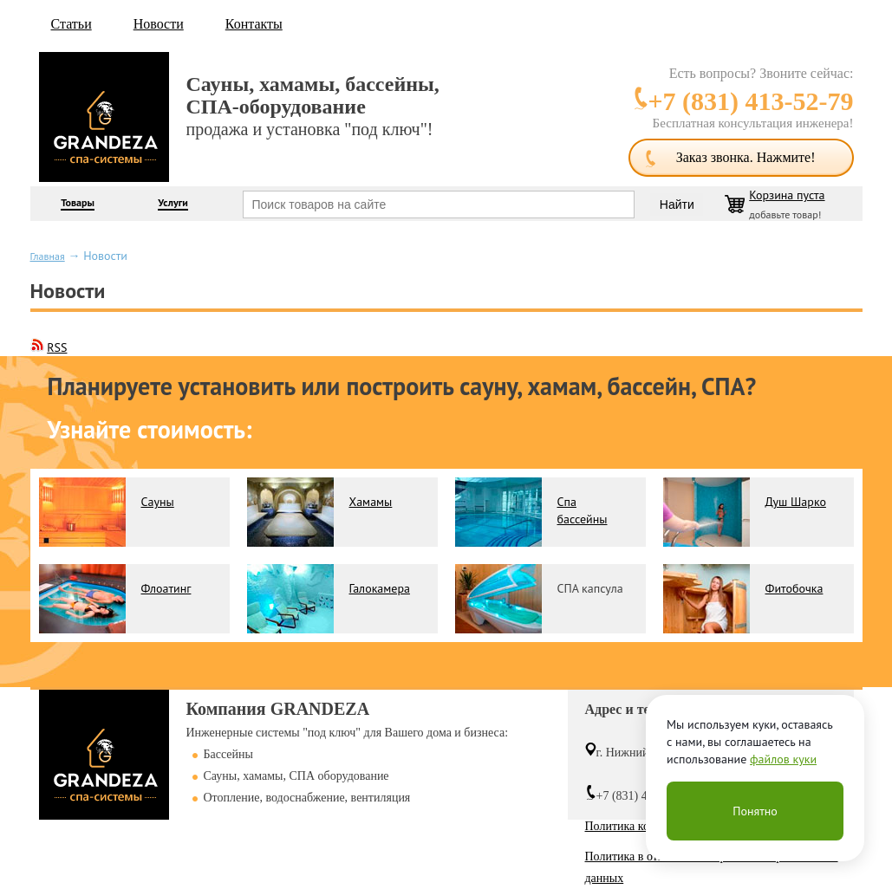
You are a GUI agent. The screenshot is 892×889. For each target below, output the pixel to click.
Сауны (157, 501)
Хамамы (371, 501)
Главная (47, 256)
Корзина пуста (786, 195)
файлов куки (783, 759)
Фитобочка (794, 588)
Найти (677, 204)
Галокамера (379, 588)
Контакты (254, 23)
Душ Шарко (795, 501)
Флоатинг (166, 588)
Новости (158, 23)
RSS (57, 347)
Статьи (71, 23)
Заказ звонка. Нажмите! (746, 157)
